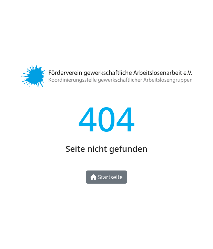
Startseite (106, 177)
